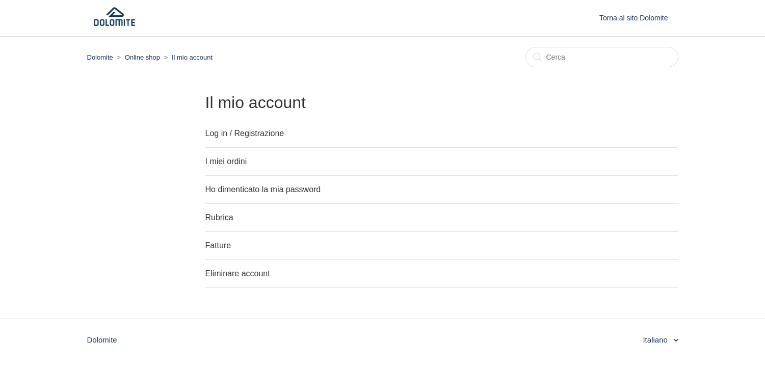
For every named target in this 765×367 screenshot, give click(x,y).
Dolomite (100, 57)
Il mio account (192, 57)
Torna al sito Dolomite (633, 18)
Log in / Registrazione (244, 133)
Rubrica (219, 217)
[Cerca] (601, 57)
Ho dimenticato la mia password (263, 189)
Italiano (656, 339)
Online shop (142, 57)
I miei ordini (226, 161)
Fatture (218, 245)
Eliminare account (237, 273)
